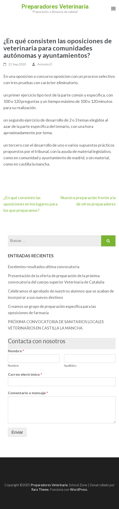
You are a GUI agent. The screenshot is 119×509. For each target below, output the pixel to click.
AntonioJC (45, 64)
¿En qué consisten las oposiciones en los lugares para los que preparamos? (30, 204)
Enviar (17, 432)
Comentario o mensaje (28, 393)
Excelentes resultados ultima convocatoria (43, 266)
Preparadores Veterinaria (55, 6)
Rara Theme (40, 489)
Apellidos (70, 365)
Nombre (16, 351)
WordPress (78, 489)
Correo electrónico (25, 374)
